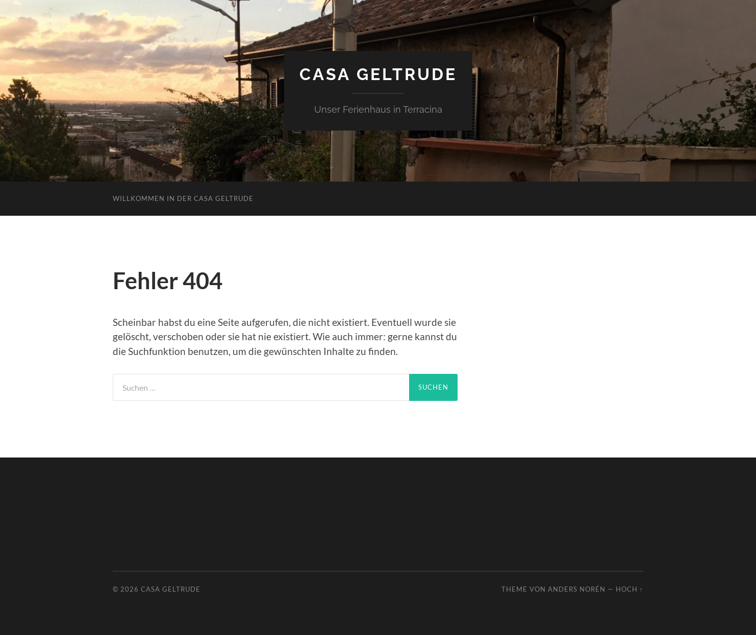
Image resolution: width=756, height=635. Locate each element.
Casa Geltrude (378, 74)
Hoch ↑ (629, 589)
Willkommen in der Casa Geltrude (183, 198)
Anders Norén (577, 589)
